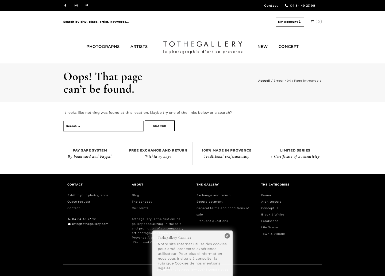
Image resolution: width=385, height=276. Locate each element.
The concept (142, 201)
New (262, 46)
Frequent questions (212, 221)
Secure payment (210, 201)
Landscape (270, 221)
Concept (289, 46)
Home (165, 43)
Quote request (78, 201)
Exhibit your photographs (88, 195)
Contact (271, 5)
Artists (139, 46)
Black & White (272, 214)
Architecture (271, 201)
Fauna (266, 195)
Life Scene (269, 227)
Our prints (140, 208)
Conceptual (270, 208)
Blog (135, 195)
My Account (290, 21)
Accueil (264, 80)
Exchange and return (214, 195)
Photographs (103, 46)
